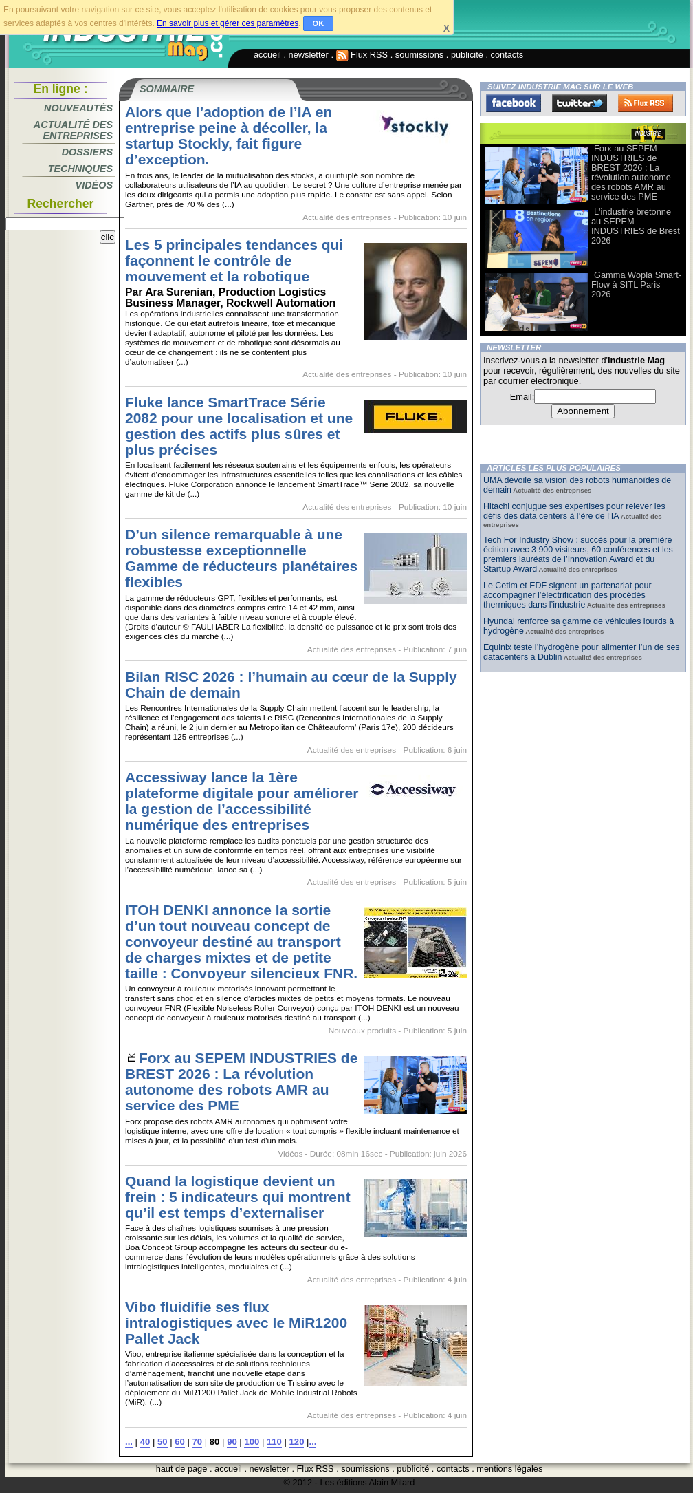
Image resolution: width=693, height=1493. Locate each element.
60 (180, 1442)
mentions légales (509, 1468)
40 (145, 1442)
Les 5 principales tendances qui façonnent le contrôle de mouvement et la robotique (234, 260)
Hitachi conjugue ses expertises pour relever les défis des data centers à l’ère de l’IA (574, 511)
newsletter (309, 55)
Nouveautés (78, 108)
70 (197, 1442)
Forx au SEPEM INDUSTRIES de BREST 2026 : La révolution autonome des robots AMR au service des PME (241, 1081)
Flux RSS (362, 55)
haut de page (182, 1468)
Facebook (513, 103)
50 (162, 1442)
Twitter (579, 103)
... (129, 1442)
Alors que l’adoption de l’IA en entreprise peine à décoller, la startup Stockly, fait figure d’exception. (228, 135)
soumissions (419, 55)
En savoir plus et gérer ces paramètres (227, 23)
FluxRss (645, 103)
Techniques (80, 168)
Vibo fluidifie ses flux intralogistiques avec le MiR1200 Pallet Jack (236, 1322)
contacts (507, 55)
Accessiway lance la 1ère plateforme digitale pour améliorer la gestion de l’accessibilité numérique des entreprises (241, 801)
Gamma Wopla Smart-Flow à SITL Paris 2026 (636, 284)
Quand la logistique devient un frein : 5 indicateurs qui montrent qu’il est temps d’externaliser (238, 1197)
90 (232, 1442)
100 (251, 1442)
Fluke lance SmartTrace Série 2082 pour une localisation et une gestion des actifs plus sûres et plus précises (239, 426)
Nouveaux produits (362, 1030)
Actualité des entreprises (73, 130)
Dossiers (87, 152)
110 (274, 1442)
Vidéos (94, 185)
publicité (467, 55)
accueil (267, 55)
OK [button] (318, 23)
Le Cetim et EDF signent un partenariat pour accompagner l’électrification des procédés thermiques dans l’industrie (567, 595)
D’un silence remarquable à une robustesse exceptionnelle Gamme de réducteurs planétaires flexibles (241, 558)
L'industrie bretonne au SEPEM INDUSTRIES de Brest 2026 (635, 226)
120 (297, 1442)
